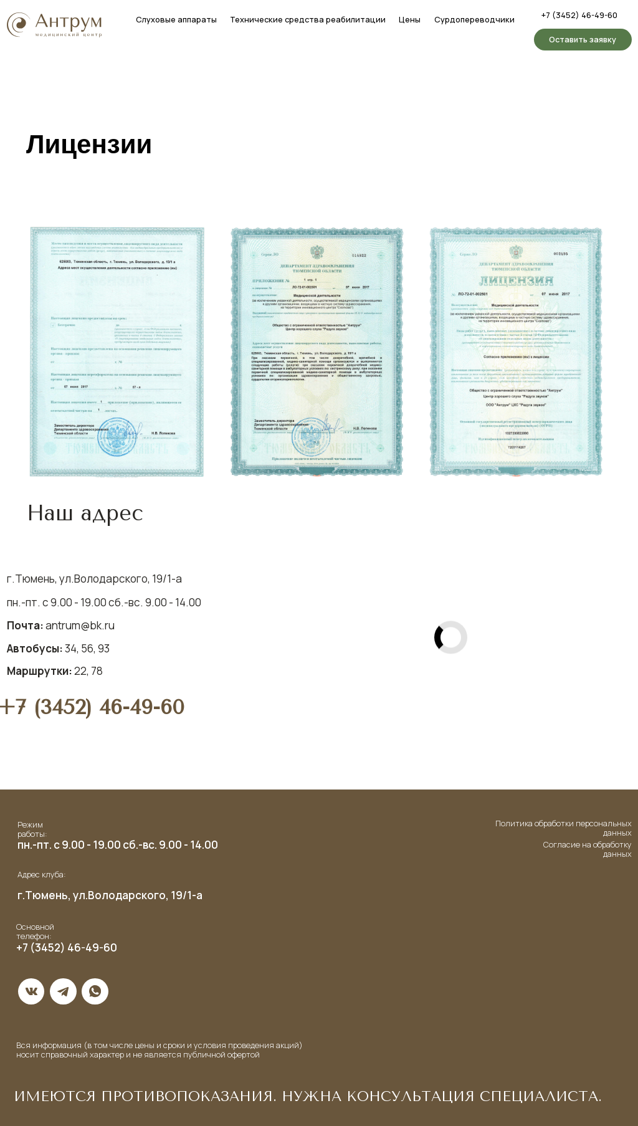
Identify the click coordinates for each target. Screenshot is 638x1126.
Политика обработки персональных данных (563, 828)
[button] (583, 39)
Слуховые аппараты (176, 19)
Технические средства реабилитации (308, 19)
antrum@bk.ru (61, 625)
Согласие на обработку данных (587, 849)
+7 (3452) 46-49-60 (579, 15)
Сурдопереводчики (474, 19)
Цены (410, 19)
